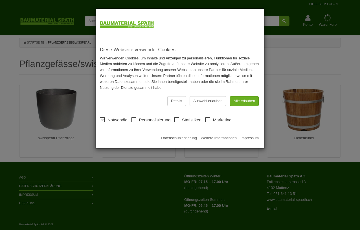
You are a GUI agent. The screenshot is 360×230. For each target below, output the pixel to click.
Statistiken (187, 119)
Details (176, 101)
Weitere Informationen (219, 138)
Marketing (218, 119)
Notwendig (114, 119)
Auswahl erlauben (207, 101)
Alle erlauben (244, 101)
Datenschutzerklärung (179, 138)
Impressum (250, 138)
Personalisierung (151, 119)
